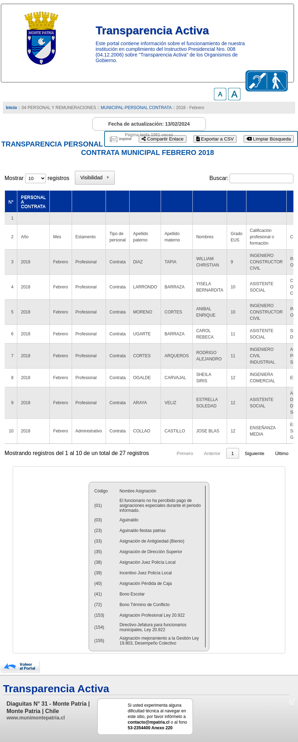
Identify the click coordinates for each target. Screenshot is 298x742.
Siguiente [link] (254, 453)
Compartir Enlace (163, 139)
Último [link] (281, 453)
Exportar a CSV (215, 139)
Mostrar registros (37, 178)
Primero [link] (185, 453)
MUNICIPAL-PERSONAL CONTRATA (136, 107)
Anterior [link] (212, 453)
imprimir (125, 139)
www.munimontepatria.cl (35, 717)
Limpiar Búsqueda (268, 139)
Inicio (11, 107)
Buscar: (218, 178)
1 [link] (232, 453)
